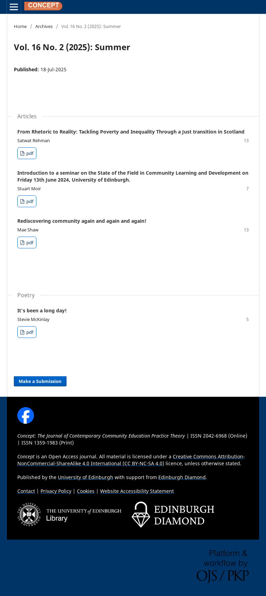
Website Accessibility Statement (137, 491)
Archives (44, 26)
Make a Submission (40, 381)
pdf (29, 153)
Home (20, 26)
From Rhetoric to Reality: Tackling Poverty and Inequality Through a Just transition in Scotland (131, 131)
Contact (26, 491)
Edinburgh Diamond (182, 477)
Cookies (86, 491)
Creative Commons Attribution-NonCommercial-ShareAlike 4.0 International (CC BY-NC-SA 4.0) (131, 460)
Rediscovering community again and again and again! (82, 221)
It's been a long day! (42, 310)
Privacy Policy (56, 491)
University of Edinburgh (85, 477)
